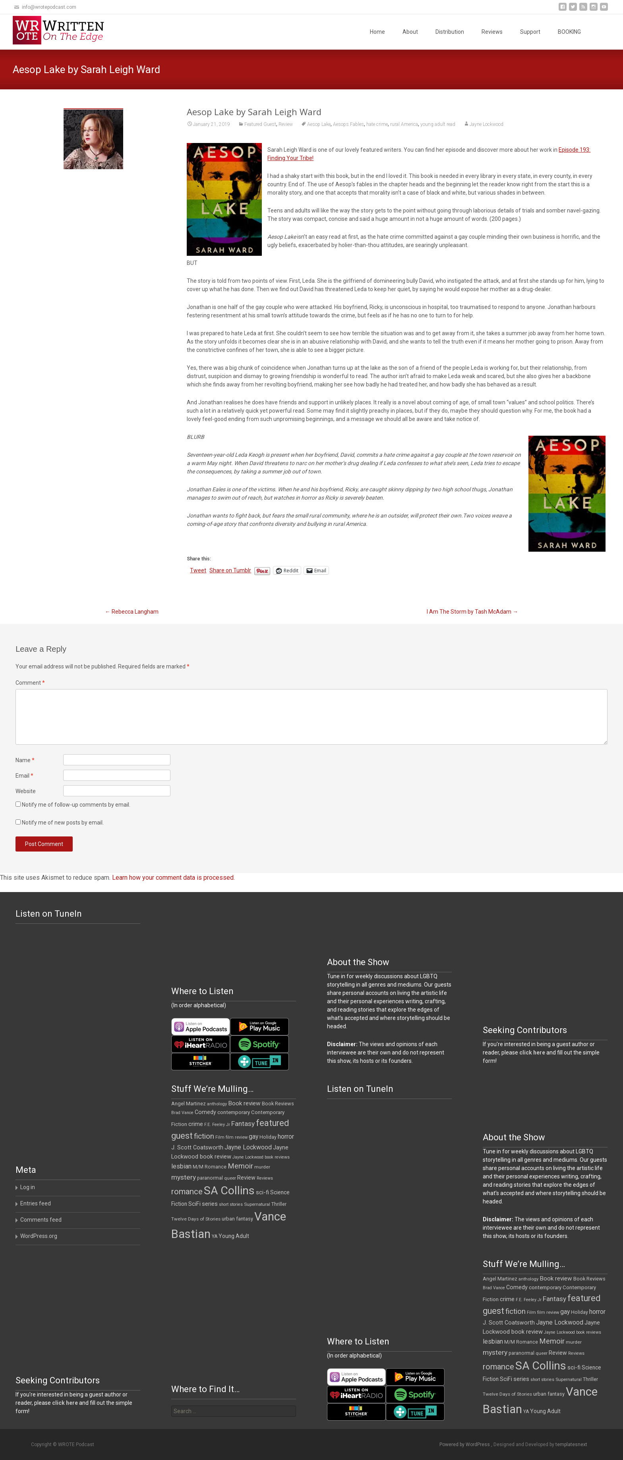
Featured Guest (260, 124)
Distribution (449, 32)
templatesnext (571, 1444)
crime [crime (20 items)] (195, 1124)
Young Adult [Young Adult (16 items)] (234, 1236)
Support (530, 32)
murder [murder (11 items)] (262, 1167)
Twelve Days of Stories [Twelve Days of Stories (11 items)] (196, 1219)
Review (286, 124)
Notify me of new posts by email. (63, 822)
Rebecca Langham (132, 611)
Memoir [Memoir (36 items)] (240, 1166)
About (410, 32)
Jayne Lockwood (486, 124)
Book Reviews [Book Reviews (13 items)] (278, 1104)
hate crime (377, 124)
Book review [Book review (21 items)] (244, 1103)
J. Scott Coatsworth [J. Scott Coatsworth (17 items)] (197, 1147)
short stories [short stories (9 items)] (231, 1204)
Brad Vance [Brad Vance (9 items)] (182, 1112)
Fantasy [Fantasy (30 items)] (243, 1124)
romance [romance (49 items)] (187, 1191)
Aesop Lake (319, 124)
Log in (27, 1187)
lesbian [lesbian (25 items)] (181, 1166)
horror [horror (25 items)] (286, 1136)
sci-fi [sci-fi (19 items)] (262, 1192)
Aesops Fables (348, 124)
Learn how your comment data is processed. (173, 877)
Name (25, 760)
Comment (30, 683)
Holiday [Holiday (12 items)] (268, 1137)
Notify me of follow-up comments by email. (76, 804)
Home (377, 32)
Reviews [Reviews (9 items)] (265, 1178)
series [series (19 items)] (210, 1203)
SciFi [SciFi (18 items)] (194, 1204)
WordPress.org (38, 1236)
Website (25, 791)
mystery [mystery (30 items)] (183, 1177)
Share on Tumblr (230, 570)
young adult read (437, 124)
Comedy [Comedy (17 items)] (205, 1112)
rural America (404, 124)
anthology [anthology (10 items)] (217, 1104)
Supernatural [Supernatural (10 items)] (257, 1204)
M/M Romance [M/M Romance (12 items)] (209, 1167)
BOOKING (569, 32)
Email (24, 775)
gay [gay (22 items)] (253, 1136)
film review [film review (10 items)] (237, 1137)
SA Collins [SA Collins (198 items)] (229, 1190)
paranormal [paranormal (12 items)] (210, 1178)
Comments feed (41, 1220)
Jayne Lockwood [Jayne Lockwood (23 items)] (248, 1147)
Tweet (198, 570)
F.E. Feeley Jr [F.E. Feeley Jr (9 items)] (217, 1124)
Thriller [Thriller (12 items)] (278, 1204)
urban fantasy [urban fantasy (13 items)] (237, 1219)
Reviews (492, 32)
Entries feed (35, 1203)
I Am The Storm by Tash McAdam (472, 611)
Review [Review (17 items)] (246, 1177)
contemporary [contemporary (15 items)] (233, 1112)
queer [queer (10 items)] (230, 1178)
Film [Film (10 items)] (219, 1137)
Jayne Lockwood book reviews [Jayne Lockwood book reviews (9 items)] (261, 1157)
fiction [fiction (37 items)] (204, 1136)
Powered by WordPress (465, 1444)
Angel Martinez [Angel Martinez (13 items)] (188, 1104)
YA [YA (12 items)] (214, 1236)
